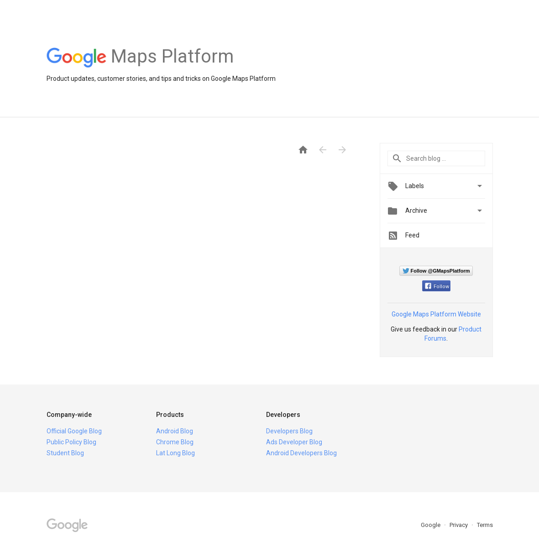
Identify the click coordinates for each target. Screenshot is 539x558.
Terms (485, 524)
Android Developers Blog (301, 453)
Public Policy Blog (71, 442)
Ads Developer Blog (294, 442)
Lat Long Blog (175, 453)
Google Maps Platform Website (436, 314)
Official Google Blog (74, 431)
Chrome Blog (175, 442)
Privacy (459, 524)
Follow (437, 287)
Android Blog (174, 431)
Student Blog (65, 453)
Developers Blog (289, 431)
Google (431, 524)
